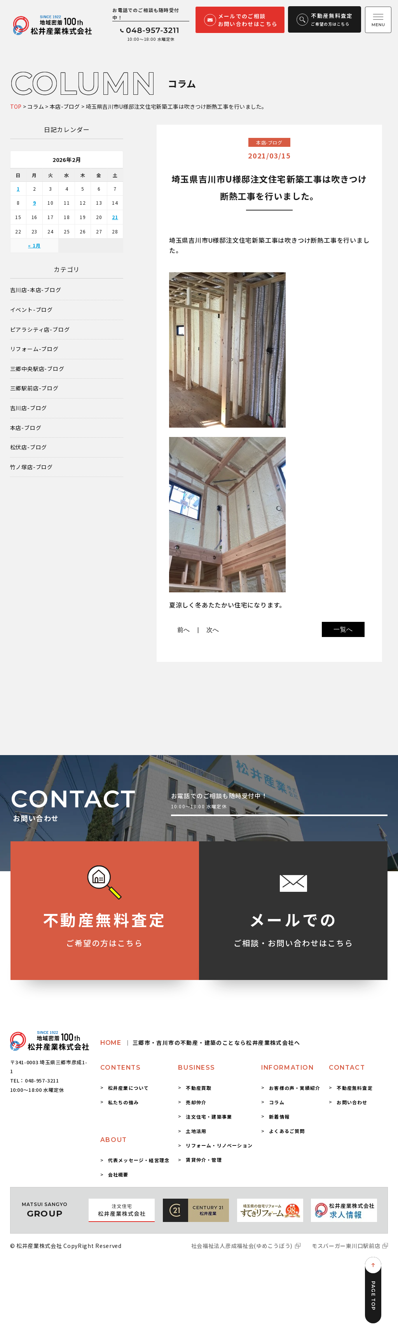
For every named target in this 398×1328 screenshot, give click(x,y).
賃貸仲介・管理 (204, 1159)
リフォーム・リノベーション (219, 1145)
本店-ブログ (26, 428)
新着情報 (279, 1116)
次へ (213, 630)
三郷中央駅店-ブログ (37, 368)
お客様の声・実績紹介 (294, 1087)
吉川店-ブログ (28, 408)
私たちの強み (123, 1102)
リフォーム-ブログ (34, 349)
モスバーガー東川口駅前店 (346, 1246)
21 (115, 217)
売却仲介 (196, 1102)
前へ (183, 630)
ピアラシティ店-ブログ (40, 329)
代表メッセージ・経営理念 (138, 1160)
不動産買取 (198, 1087)
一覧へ (343, 629)
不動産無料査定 (354, 1087)
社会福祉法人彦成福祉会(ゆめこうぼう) (242, 1246)
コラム (277, 1102)
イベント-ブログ (31, 309)
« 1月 (34, 245)
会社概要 (118, 1174)
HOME (200, 1042)
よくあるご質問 (287, 1131)
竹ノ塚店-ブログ (31, 467)
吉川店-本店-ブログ (35, 290)
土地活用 (196, 1131)
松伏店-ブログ (28, 447)
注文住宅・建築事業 (209, 1116)
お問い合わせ (352, 1102)
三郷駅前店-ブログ (34, 388)
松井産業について (128, 1087)
